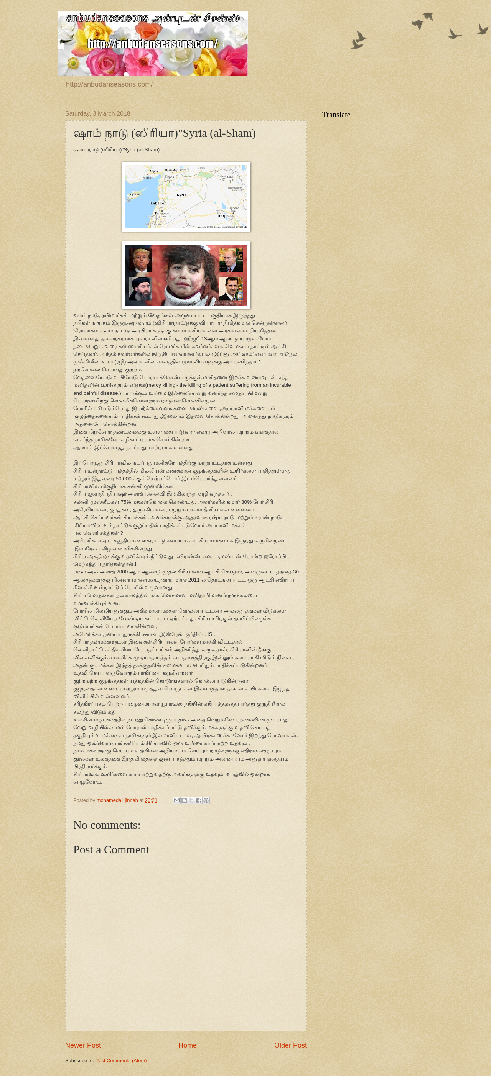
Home (187, 1045)
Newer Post (83, 1045)
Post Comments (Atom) (121, 1060)
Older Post (290, 1045)
